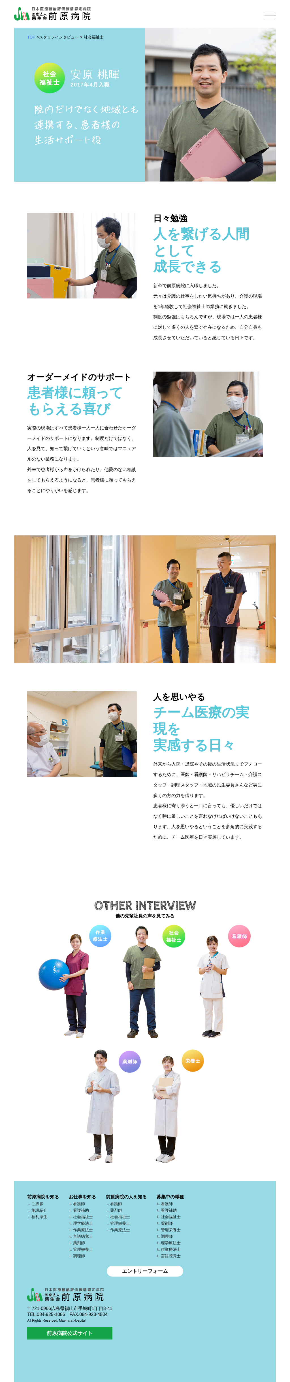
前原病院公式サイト (70, 1333)
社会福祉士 (83, 1216)
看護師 (79, 1203)
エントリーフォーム (145, 1271)
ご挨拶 (37, 1203)
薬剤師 (79, 1243)
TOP (31, 37)
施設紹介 (39, 1210)
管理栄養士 (83, 1249)
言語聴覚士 (83, 1236)
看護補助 (81, 1210)
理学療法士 (83, 1223)
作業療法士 (83, 1230)
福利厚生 (39, 1216)
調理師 (79, 1256)
